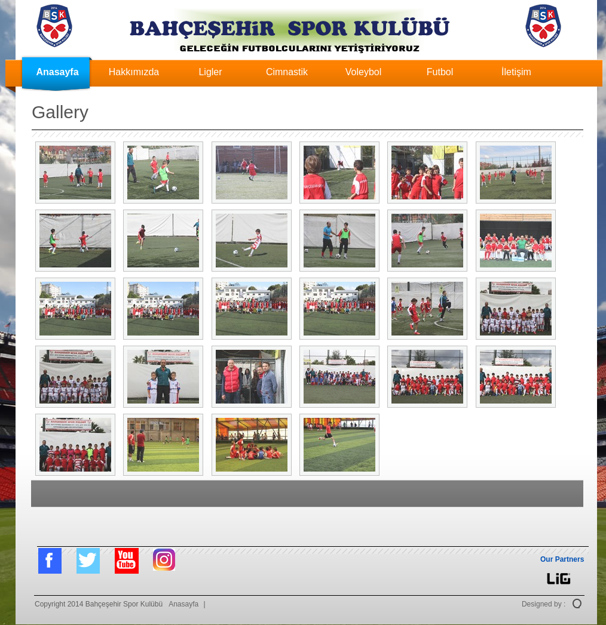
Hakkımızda (134, 72)
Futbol (440, 72)
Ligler (210, 72)
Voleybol (363, 72)
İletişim (516, 72)
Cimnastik (287, 72)
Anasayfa (57, 72)
